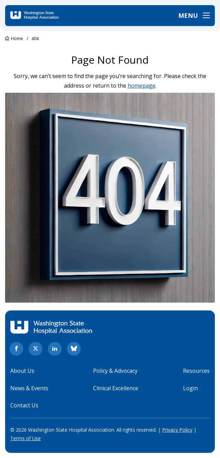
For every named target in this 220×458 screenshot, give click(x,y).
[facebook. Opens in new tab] (16, 349)
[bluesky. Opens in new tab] (74, 349)
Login (190, 388)
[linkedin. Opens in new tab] (55, 349)
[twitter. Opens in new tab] (35, 349)
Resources (196, 370)
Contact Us (24, 405)
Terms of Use (25, 438)
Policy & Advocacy (115, 370)
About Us (22, 370)
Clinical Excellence (115, 388)
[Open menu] (194, 15)
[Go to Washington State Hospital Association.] (14, 38)
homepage (141, 85)
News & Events (29, 388)
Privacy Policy (177, 430)
